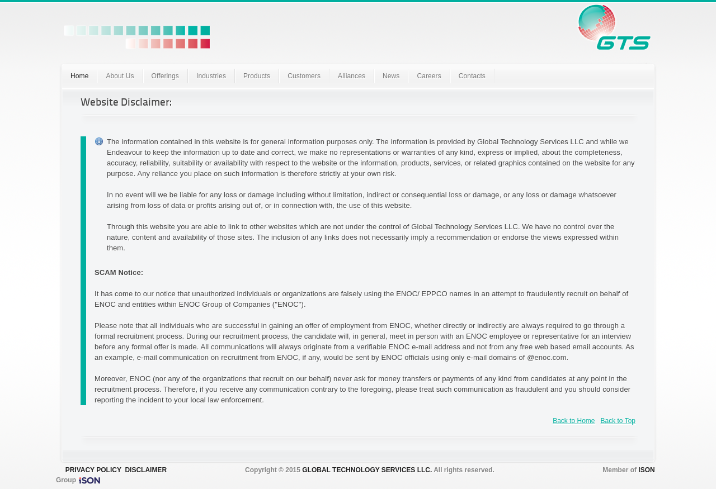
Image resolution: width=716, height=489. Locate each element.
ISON (646, 470)
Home (79, 76)
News (391, 76)
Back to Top (618, 421)
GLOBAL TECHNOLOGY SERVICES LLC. (367, 470)
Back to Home (574, 421)
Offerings (165, 76)
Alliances (351, 76)
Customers (304, 76)
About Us (120, 76)
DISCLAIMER (146, 470)
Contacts (472, 76)
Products (256, 76)
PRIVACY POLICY (93, 470)
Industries (211, 76)
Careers (429, 76)
